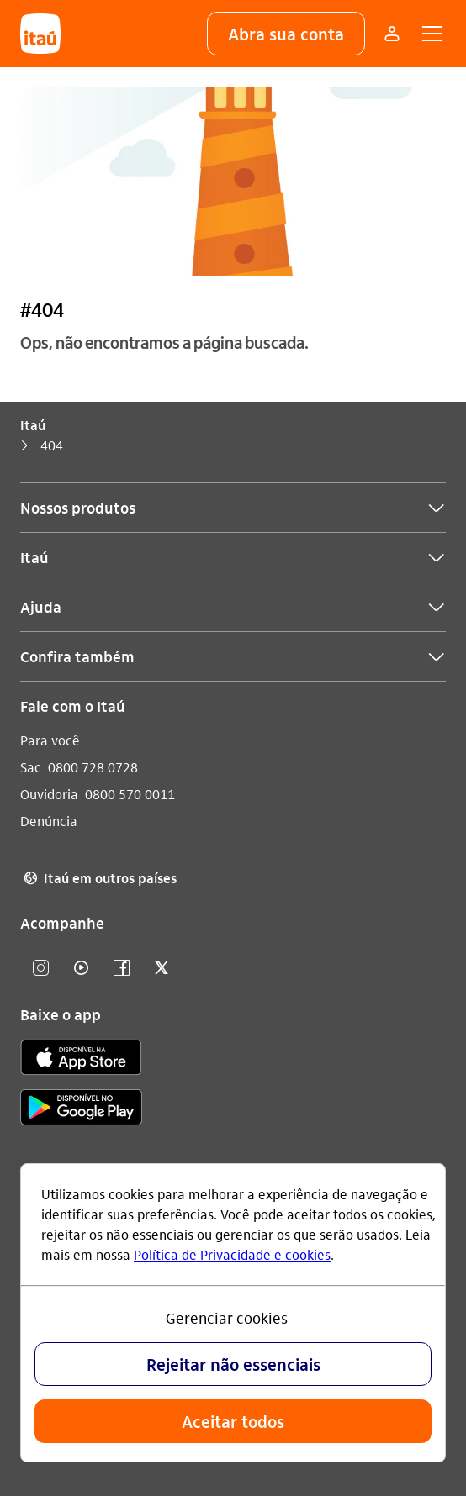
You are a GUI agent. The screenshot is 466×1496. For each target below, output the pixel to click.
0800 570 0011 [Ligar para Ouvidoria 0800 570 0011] (130, 794)
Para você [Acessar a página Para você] (50, 740)
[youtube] (81, 968)
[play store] (81, 1109)
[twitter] (161, 968)
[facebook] (121, 968)
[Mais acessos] (392, 33)
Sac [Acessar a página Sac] (30, 767)
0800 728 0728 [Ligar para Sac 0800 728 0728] (93, 767)
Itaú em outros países (98, 878)
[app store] (81, 1060)
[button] (286, 33)
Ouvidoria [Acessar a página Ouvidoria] (49, 794)
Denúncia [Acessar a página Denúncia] (48, 821)
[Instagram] (40, 968)
